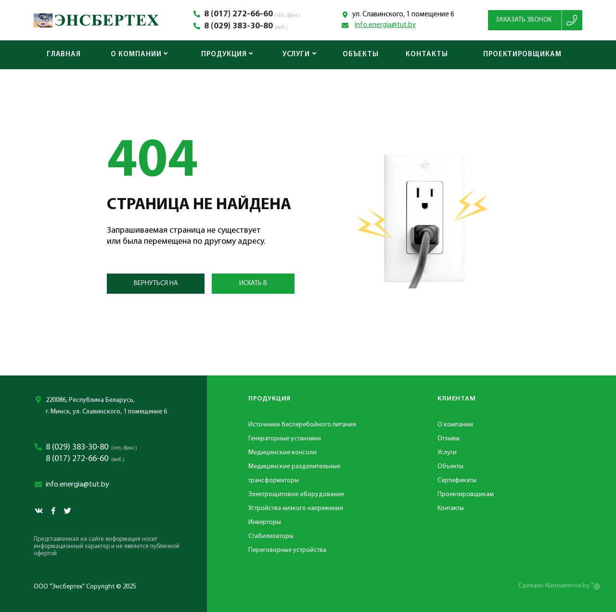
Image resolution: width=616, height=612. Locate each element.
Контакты (427, 54)
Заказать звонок (524, 20)
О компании (139, 54)
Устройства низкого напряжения (295, 508)
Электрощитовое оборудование (296, 494)
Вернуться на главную (156, 287)
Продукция (227, 54)
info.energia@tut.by (385, 25)
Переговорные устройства (287, 550)
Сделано (554, 585)
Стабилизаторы (271, 536)
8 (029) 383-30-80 (238, 26)
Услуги (299, 54)
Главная (64, 54)
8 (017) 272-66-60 (238, 14)
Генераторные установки (284, 438)
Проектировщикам (522, 54)
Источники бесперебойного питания (302, 424)
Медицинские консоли (282, 452)
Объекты (360, 54)
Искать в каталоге (253, 287)
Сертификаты (456, 480)
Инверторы (264, 522)
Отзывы (448, 438)
